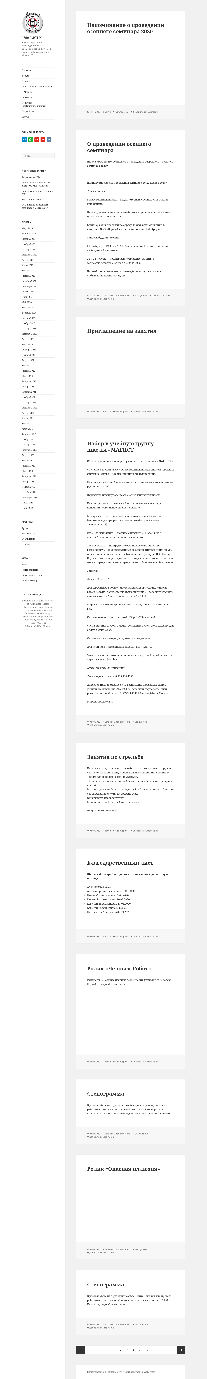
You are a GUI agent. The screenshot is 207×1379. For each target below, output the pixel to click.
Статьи (25, 116)
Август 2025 (28, 259)
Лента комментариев (33, 574)
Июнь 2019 (27, 507)
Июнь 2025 (27, 265)
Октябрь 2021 (29, 402)
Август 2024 (28, 291)
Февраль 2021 (29, 433)
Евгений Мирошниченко (117, 295)
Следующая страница (181, 1350)
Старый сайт (28, 111)
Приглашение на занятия (122, 330)
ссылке (112, 810)
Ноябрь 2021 (28, 397)
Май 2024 (27, 302)
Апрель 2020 (28, 465)
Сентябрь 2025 (29, 254)
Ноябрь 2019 (28, 486)
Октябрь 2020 (29, 444)
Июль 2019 (27, 502)
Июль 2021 (27, 418)
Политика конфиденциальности (34, 104)
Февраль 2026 (29, 233)
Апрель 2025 (28, 275)
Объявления (28, 538)
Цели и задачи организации (37, 86)
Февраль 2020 (29, 476)
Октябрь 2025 (29, 249)
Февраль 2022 (29, 381)
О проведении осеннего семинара (119, 147)
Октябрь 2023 (29, 328)
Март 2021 (27, 428)
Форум (25, 75)
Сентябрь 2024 (29, 286)
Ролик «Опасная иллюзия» (123, 1168)
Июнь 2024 (27, 296)
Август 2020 (28, 455)
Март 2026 (27, 228)
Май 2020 (27, 460)
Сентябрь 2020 (29, 449)
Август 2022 (28, 360)
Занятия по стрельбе (115, 756)
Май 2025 (27, 270)
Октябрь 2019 (29, 492)
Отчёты (26, 544)
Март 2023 (27, 344)
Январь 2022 (28, 386)
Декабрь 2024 (29, 280)
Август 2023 (28, 339)
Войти (25, 564)
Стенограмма (105, 1093)
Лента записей (30, 569)
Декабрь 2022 (29, 349)
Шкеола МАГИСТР (161, 295)
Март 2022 (27, 375)
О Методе (27, 91)
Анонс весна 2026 (31, 177)
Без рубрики (28, 533)
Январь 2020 (28, 481)
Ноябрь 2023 (28, 323)
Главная (26, 70)
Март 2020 (27, 470)
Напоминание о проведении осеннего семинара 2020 (125, 28)
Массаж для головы (32, 199)
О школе (26, 81)
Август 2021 (28, 412)
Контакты (27, 97)
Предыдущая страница (80, 1350)
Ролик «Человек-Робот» (119, 968)
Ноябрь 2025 (28, 244)
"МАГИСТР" (32, 37)
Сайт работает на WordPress (140, 1371)
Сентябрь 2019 (29, 497)
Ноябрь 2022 (28, 354)
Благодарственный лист (120, 862)
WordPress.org (29, 580)
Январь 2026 (28, 238)
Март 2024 (27, 307)
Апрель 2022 (28, 370)
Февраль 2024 (29, 312)
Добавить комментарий (145, 111)
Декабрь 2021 (29, 391)
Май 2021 (27, 423)
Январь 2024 (28, 317)
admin (108, 111)
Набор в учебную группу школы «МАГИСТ (120, 446)
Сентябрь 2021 (29, 407)
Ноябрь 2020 (28, 439)
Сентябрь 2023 (29, 333)
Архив (25, 528)
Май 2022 (27, 365)
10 (147, 1348)
